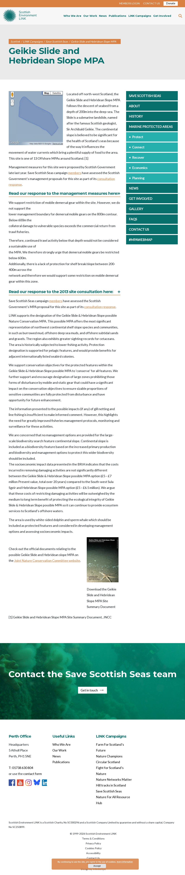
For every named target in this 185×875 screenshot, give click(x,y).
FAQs (133, 219)
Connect (138, 147)
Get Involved (162, 15)
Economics (139, 168)
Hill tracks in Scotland (111, 785)
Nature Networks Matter (114, 779)
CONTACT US (151, 3)
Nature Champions (109, 756)
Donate (170, 3)
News (103, 15)
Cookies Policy (93, 848)
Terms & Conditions (93, 838)
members (74, 173)
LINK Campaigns (139, 15)
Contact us (139, 229)
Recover (138, 157)
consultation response (100, 307)
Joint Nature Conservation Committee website (47, 560)
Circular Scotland (108, 762)
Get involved (140, 199)
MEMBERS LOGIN (129, 3)
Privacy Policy (93, 843)
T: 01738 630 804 (21, 768)
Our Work (90, 15)
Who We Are (72, 15)
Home (20, 16)
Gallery (136, 209)
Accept (97, 866)
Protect (137, 137)
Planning (138, 178)
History (136, 116)
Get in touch (89, 690)
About (134, 106)
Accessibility (93, 853)
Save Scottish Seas (145, 96)
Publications (117, 15)
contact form (32, 774)
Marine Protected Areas (151, 127)
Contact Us (93, 857)
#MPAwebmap (140, 240)
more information (125, 862)
